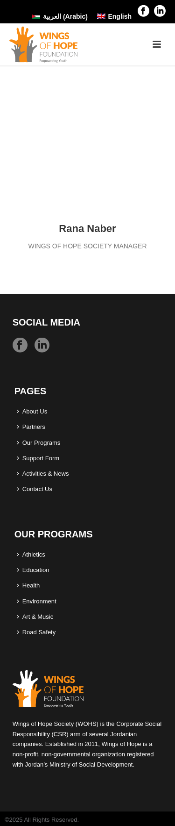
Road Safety (36, 632)
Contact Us (34, 489)
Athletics (31, 554)
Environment (36, 601)
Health (28, 585)
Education (33, 569)
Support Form (38, 458)
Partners (31, 426)
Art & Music (35, 616)
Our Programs (39, 442)
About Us (32, 411)
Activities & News (43, 473)
